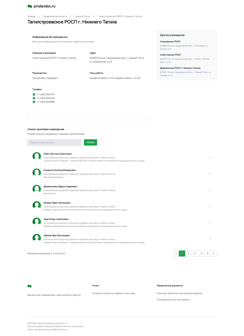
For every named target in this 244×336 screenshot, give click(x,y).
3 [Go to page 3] (194, 253)
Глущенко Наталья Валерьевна (60, 170)
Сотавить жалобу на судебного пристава (113, 293)
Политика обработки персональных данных (179, 293)
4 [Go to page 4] (201, 253)
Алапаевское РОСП (170, 41)
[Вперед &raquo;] (214, 253)
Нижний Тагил (82, 16)
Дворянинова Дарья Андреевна (60, 186)
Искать (91, 142)
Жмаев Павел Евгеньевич (57, 202)
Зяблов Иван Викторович (57, 235)
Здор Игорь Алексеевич (56, 219)
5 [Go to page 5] (207, 253)
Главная (31, 16)
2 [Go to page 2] (188, 253)
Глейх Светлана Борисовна (58, 153)
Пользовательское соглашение (173, 299)
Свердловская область (55, 16)
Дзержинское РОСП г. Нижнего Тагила (180, 68)
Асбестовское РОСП (170, 54)
